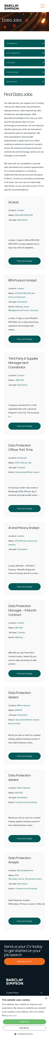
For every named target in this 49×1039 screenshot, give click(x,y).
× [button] (46, 999)
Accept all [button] (24, 1022)
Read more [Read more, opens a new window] (13, 1016)
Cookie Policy (12, 992)
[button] (24, 1034)
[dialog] (24, 1017)
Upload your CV (24, 961)
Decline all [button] (24, 1028)
